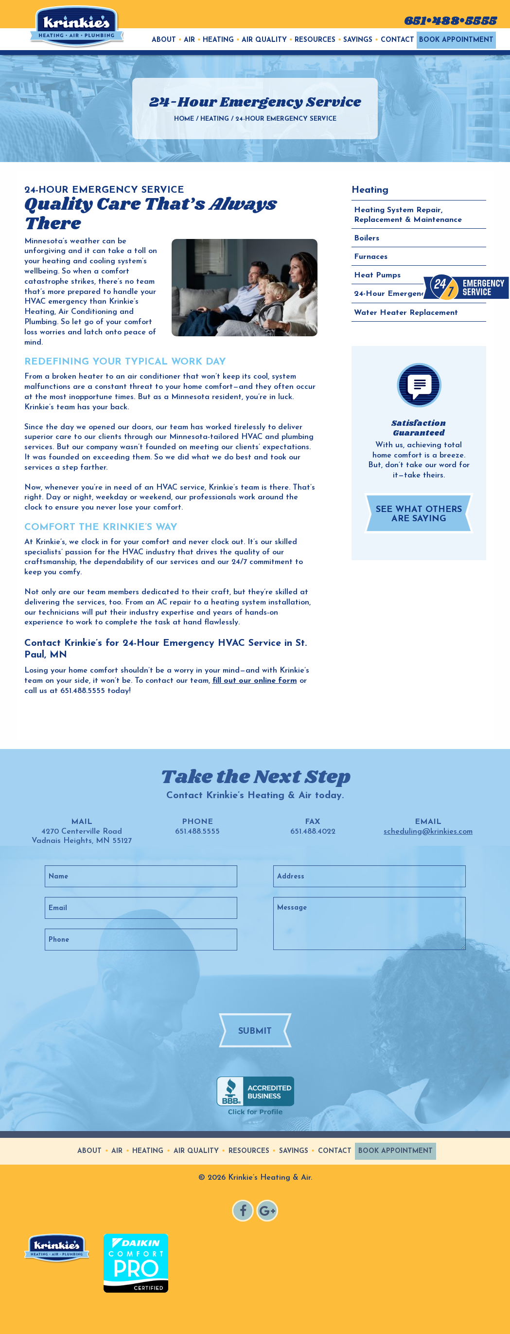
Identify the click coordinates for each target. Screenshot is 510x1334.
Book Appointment (456, 40)
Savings (357, 40)
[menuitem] (163, 40)
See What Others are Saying (419, 514)
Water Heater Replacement (406, 312)
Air (189, 40)
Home (184, 119)
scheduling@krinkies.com (428, 832)
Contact (397, 40)
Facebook (244, 1212)
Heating (218, 40)
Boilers (366, 238)
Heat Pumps (377, 275)
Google (269, 1212)
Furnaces (370, 257)
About (164, 40)
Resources (315, 40)
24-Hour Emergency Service (406, 294)
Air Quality (264, 40)
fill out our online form (254, 681)
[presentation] (273, 981)
